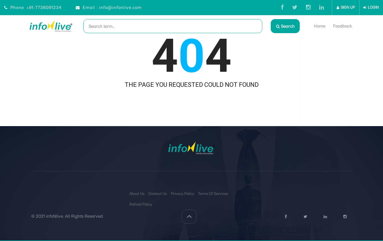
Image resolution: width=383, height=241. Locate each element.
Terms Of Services (213, 194)
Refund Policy (140, 204)
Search (285, 26)
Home (320, 26)
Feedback (343, 26)
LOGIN (371, 7)
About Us (136, 194)
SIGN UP (346, 7)
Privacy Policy (182, 194)
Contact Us (157, 194)
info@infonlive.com (120, 7)
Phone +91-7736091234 (33, 7)
